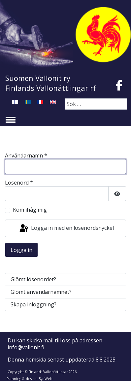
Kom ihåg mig (30, 209)
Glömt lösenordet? (33, 279)
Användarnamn (26, 155)
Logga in (21, 250)
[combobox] (96, 104)
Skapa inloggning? (33, 304)
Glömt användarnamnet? (41, 291)
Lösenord (19, 182)
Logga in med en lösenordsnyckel (66, 228)
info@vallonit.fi (26, 347)
